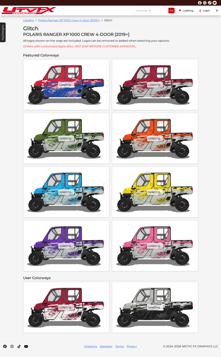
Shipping (90, 346)
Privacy (132, 346)
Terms (119, 346)
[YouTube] (26, 346)
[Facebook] (5, 346)
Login (204, 10)
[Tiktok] (19, 346)
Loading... (187, 10)
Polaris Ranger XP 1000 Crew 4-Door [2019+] (69, 20)
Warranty (106, 346)
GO (171, 10)
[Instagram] (12, 346)
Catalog (28, 20)
